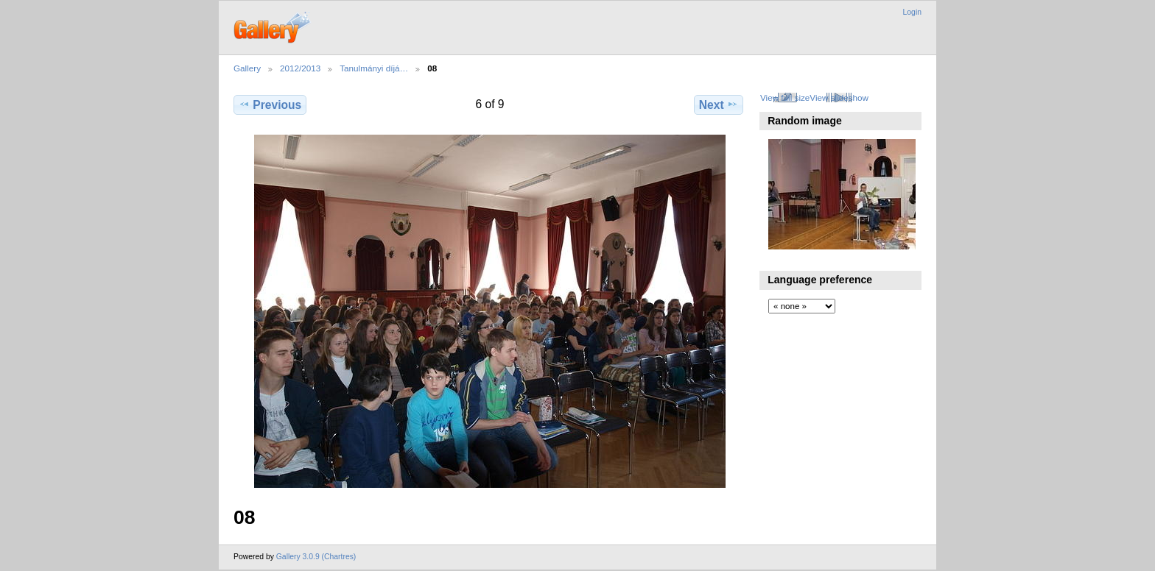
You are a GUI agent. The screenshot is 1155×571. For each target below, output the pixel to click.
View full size (785, 97)
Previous (270, 104)
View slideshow (839, 97)
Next (718, 104)
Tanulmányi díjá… (374, 68)
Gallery (247, 68)
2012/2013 (300, 68)
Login (912, 12)
